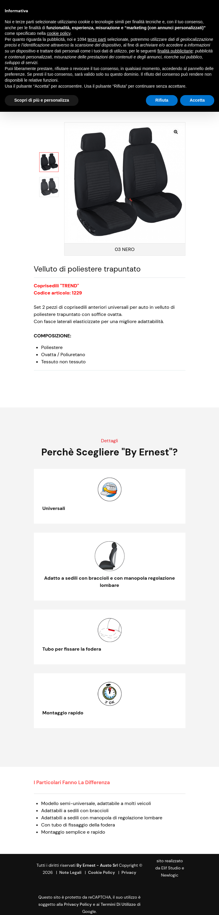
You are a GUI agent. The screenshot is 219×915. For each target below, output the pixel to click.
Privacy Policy (78, 904)
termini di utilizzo (118, 904)
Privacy (129, 872)
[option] (49, 162)
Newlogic (169, 875)
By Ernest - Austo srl (97, 865)
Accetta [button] (197, 100)
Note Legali (70, 872)
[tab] (76, 782)
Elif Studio (171, 868)
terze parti (97, 39)
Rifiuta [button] (161, 100)
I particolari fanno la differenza (72, 782)
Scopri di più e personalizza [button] (41, 100)
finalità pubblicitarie (175, 51)
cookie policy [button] (58, 33)
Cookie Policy (101, 872)
